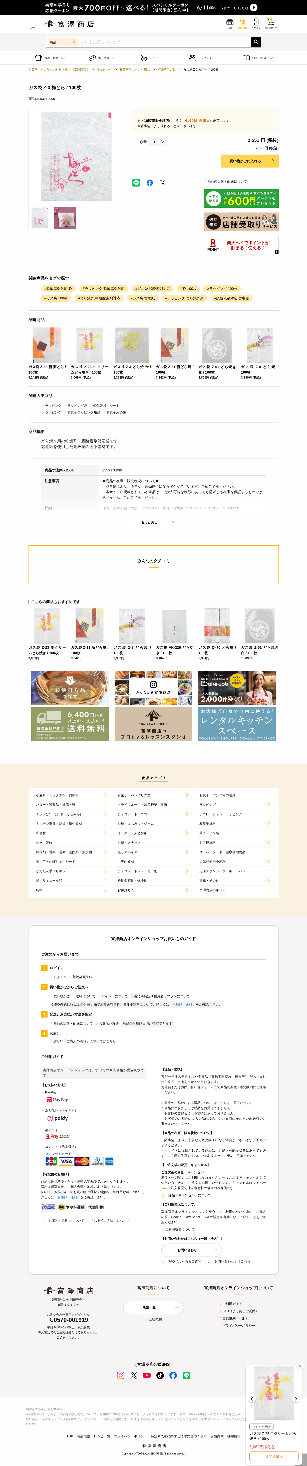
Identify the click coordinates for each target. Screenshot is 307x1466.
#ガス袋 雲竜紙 (143, 298)
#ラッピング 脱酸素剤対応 (104, 289)
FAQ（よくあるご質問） (238, 1311)
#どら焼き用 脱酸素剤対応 (99, 298)
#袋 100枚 (189, 289)
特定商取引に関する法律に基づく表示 (179, 1436)
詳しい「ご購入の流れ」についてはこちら (83, 1041)
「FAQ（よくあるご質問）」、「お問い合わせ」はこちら (206, 1261)
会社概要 (153, 1319)
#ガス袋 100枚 (56, 298)
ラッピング (104, 69)
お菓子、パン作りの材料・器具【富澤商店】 (59, 69)
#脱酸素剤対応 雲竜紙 (231, 298)
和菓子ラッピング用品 (135, 69)
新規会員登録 (80, 977)
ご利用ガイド (230, 1304)
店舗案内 (217, 1436)
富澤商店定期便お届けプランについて (160, 996)
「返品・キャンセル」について (186, 1195)
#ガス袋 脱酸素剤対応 (152, 289)
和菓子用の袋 (166, 69)
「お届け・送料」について (63, 1221)
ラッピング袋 (75, 406)
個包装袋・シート (104, 406)
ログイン (58, 977)
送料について (84, 996)
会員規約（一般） (233, 1318)
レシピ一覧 (102, 1436)
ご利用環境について (178, 1229)
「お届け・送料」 (182, 1004)
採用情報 (234, 1436)
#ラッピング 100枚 (222, 289)
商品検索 (83, 1436)
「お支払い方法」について (108, 1221)
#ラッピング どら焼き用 (184, 298)
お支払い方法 (107, 1023)
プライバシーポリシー (236, 1325)
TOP (69, 1436)
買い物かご (60, 996)
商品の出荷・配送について (225, 181)
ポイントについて (113, 996)
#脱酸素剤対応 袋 (58, 289)
